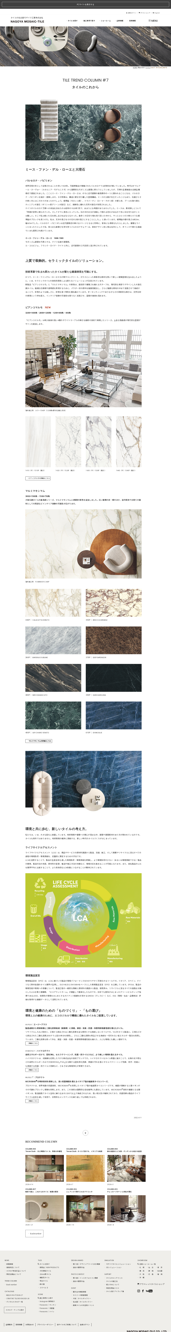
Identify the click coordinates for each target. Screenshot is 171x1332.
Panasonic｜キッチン (47, 1296)
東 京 (158, 1258)
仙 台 (149, 1258)
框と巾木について (111, 1276)
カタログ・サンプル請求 (15, 1301)
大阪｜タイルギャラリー (81, 1290)
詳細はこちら (32, 1034)
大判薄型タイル (44, 1262)
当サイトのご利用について (67, 1316)
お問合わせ (30, 1316)
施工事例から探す (45, 1289)
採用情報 (131, 12)
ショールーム (105, 12)
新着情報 (8, 1255)
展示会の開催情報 (78, 1283)
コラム (148, 59)
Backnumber (34, 1224)
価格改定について (12, 1258)
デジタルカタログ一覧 (13, 1293)
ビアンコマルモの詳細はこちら (38, 469)
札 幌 (140, 1258)
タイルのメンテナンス (113, 1269)
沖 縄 (140, 1269)
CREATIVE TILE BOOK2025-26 (16, 1290)
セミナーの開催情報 (79, 1286)
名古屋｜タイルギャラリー (82, 1293)
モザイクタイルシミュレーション (117, 1255)
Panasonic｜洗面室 (46, 1299)
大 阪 (140, 1265)
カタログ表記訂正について (15, 1262)
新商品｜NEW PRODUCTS (48, 1258)
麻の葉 (41, 1275)
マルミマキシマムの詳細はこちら (39, 732)
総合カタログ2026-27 (13, 1286)
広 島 (149, 1265)
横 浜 (140, 1262)
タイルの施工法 (111, 1272)
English (156, 4)
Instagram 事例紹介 (46, 1292)
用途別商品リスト (111, 1279)
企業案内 (9, 1316)
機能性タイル (44, 1269)
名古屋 (158, 1262)
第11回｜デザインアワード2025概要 (85, 1255)
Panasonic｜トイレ (46, 1303)
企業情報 (119, 12)
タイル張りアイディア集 (114, 1282)
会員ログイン (131, 4)
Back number (10, 1276)
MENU (153, 11)
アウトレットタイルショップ (150, 1275)
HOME (135, 59)
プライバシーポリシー (45, 1316)
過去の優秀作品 (77, 1258)
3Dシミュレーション (113, 1258)
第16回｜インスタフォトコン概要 (84, 1269)
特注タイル (43, 1272)
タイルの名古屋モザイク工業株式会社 (27, 9)
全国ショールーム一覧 (146, 1255)
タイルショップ (144, 4)
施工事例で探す (88, 12)
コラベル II (43, 1279)
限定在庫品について (12, 1265)
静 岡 (149, 1262)
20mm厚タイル (44, 1265)
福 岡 (158, 1265)
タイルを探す (72, 12)
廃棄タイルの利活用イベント (82, 1296)
